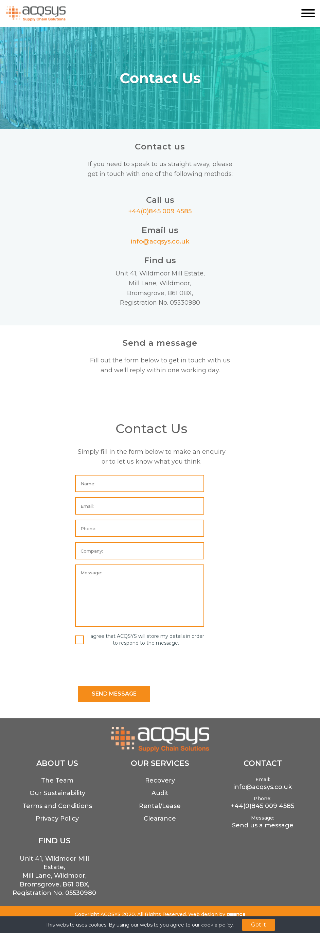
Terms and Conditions (57, 806)
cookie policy (217, 925)
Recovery (160, 780)
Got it (258, 924)
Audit (160, 793)
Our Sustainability (57, 793)
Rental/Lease (160, 806)
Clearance (160, 818)
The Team (57, 780)
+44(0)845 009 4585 (160, 211)
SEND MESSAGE (114, 693)
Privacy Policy (57, 818)
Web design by (217, 914)
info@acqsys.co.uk (160, 241)
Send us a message (263, 825)
